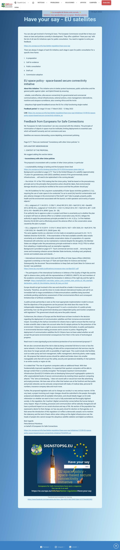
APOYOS (83, 2)
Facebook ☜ (45, 547)
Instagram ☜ (60, 547)
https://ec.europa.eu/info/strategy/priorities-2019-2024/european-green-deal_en (54, 169)
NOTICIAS (41, 2)
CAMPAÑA (93, 2)
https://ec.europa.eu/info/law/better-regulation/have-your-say (47, 46)
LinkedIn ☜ (74, 547)
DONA (17, 7)
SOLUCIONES (69, 2)
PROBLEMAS (54, 2)
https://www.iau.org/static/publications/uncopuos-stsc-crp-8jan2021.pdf (51, 269)
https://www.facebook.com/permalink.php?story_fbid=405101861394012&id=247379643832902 (60, 499)
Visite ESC (106, 3)
